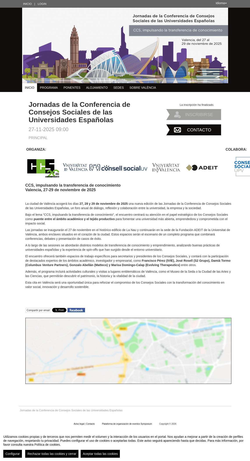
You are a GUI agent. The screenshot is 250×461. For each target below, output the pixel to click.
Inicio (27, 3)
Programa (49, 87)
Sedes (118, 87)
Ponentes (72, 87)
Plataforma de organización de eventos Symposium (127, 424)
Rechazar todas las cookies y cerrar (51, 454)
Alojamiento (97, 87)
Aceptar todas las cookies (100, 454)
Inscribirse (199, 114)
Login (42, 3)
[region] (125, 444)
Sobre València (142, 87)
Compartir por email (38, 310)
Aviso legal (79, 424)
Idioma (221, 3)
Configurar (12, 454)
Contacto (199, 129)
